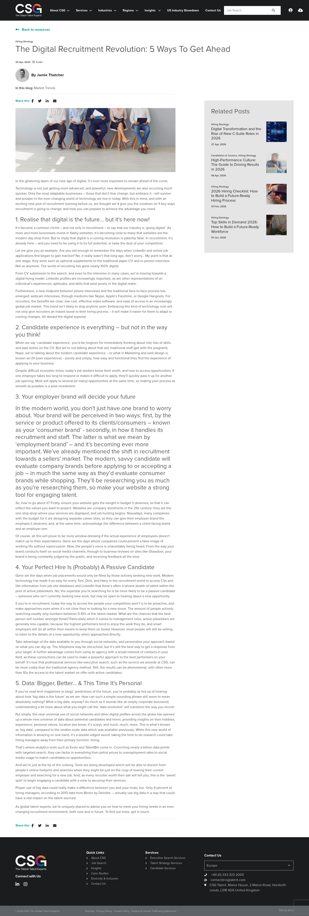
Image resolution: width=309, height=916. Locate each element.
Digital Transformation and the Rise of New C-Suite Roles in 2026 (236, 134)
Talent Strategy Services (166, 863)
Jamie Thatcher (50, 75)
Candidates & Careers (224, 155)
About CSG (57, 10)
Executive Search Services (167, 858)
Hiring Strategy (24, 41)
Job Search (98, 863)
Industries (105, 10)
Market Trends (44, 88)
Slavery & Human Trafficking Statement (154, 911)
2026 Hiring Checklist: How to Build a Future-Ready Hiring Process (234, 196)
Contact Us (213, 10)
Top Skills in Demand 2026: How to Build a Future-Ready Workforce (235, 227)
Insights (150, 10)
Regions (128, 10)
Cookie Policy (122, 911)
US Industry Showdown (183, 10)
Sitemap (89, 911)
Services (82, 10)
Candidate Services (163, 868)
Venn (291, 910)
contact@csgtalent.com (228, 879)
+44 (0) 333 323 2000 (227, 874)
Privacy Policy (104, 911)
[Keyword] (245, 10)
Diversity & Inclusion (104, 878)
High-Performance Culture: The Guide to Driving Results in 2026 (235, 165)
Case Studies (100, 873)
